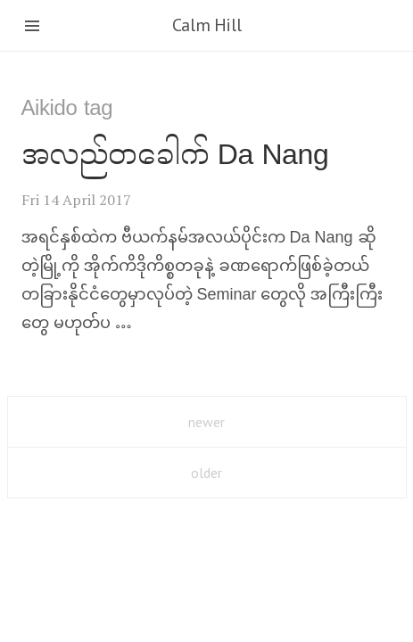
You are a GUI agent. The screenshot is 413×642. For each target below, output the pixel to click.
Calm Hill (206, 25)
